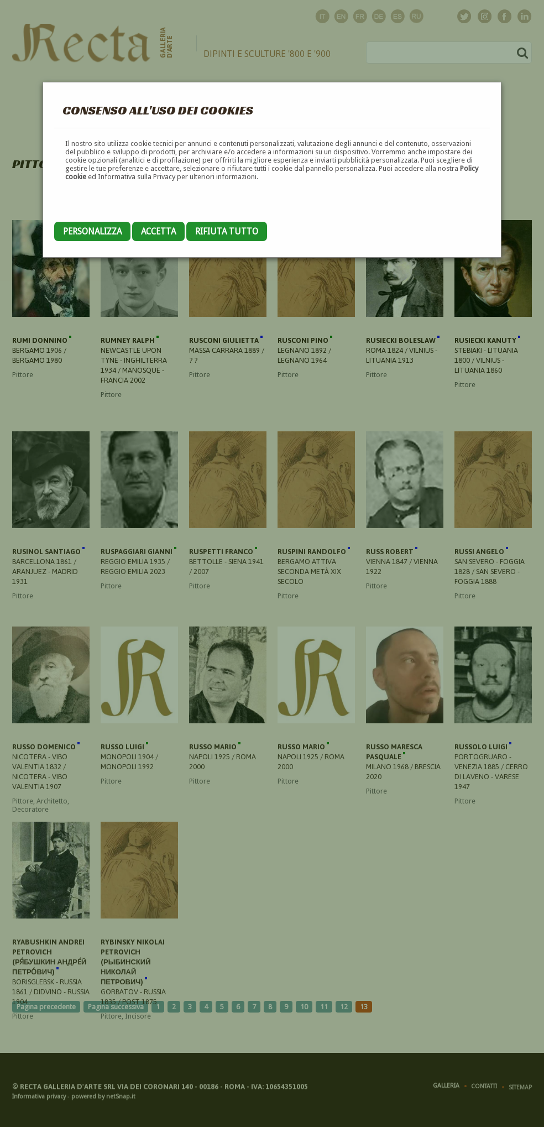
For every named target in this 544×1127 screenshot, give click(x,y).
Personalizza (92, 231)
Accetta (158, 231)
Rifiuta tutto (226, 231)
